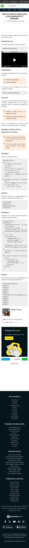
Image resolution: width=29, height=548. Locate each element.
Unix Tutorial (14, 446)
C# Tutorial (14, 407)
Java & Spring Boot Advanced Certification (14, 456)
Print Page (6, 359)
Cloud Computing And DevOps (14, 460)
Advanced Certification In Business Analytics (14, 462)
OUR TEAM (9, 506)
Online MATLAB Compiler (14, 495)
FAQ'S (19, 510)
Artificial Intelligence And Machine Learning (14, 464)
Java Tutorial (14, 401)
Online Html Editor (14, 501)
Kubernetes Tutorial (14, 438)
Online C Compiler (14, 487)
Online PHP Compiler (14, 493)
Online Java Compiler (14, 482)
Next (24, 359)
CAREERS (15, 506)
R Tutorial (14, 411)
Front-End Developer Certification (14, 469)
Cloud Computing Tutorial (14, 427)
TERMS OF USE (5, 508)
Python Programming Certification (14, 473)
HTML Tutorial (14, 413)
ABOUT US (3, 506)
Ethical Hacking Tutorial (14, 434)
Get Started (9, 338)
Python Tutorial (14, 400)
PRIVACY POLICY (14, 508)
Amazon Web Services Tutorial (14, 429)
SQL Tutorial (14, 418)
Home (5, 1)
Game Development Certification (14, 468)
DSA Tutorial (14, 440)
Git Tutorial (14, 433)
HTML (9, 10)
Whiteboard (13, 1)
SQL (4, 10)
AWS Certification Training (14, 471)
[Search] (18, 6)
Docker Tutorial (14, 436)
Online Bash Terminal (14, 497)
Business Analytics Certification (14, 454)
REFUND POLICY (22, 508)
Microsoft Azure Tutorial (14, 431)
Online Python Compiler (14, 484)
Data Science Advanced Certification (14, 458)
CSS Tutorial (14, 415)
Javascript (20, 10)
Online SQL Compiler (14, 499)
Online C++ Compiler (14, 489)
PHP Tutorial (14, 409)
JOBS (19, 506)
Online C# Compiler (14, 491)
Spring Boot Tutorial (14, 442)
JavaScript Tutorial (14, 417)
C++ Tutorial (14, 403)
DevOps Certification (14, 466)
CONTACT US (24, 506)
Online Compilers (23, 1)
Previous (17, 359)
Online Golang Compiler (14, 485)
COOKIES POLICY (13, 510)
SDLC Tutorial (14, 444)
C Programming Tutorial (14, 405)
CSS (14, 10)
